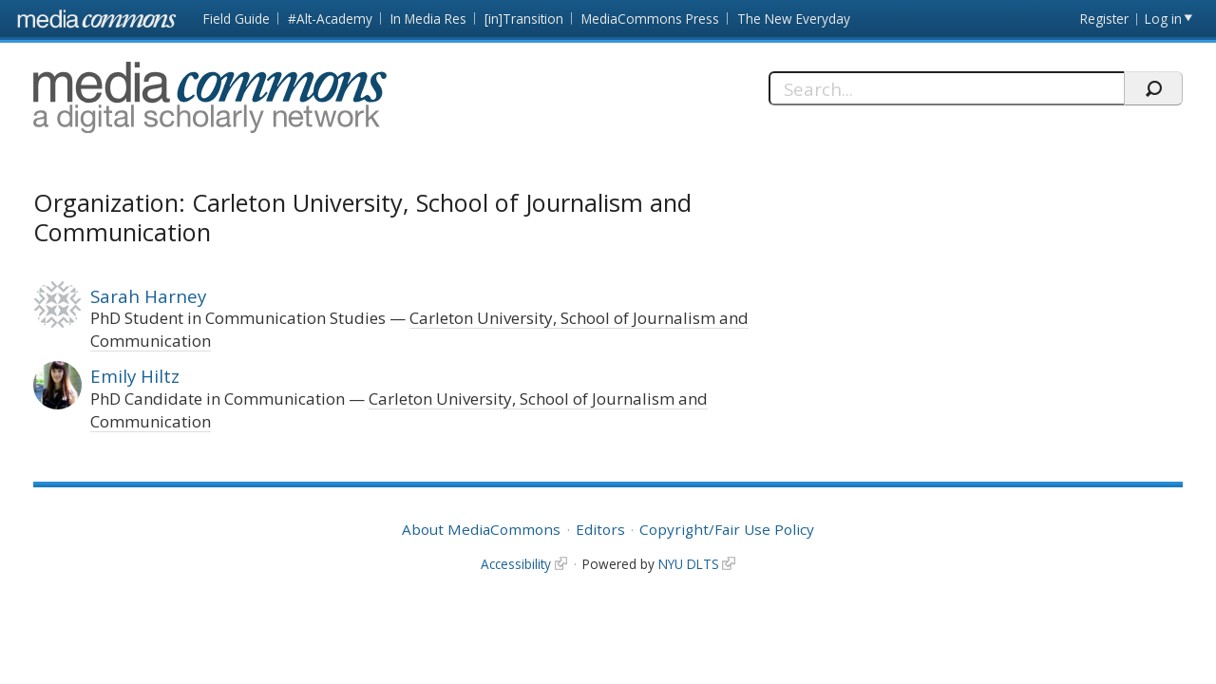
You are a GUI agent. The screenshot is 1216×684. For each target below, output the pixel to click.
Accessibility (516, 564)
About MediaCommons (481, 529)
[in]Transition (523, 19)
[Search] (946, 88)
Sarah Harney (148, 296)
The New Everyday (793, 19)
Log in (1163, 19)
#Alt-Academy (330, 19)
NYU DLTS (688, 564)
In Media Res (428, 19)
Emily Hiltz (135, 376)
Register (1104, 19)
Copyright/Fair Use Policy (726, 529)
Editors (600, 529)
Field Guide (236, 19)
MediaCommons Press (650, 19)
